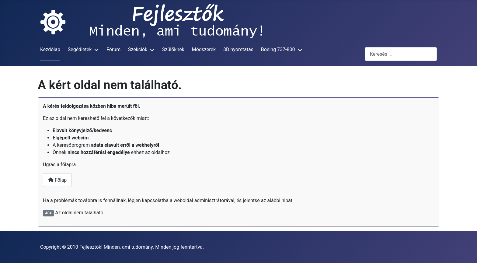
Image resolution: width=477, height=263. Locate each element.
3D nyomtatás (238, 49)
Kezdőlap (50, 49)
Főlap (57, 180)
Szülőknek (173, 49)
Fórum (113, 49)
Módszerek (204, 49)
